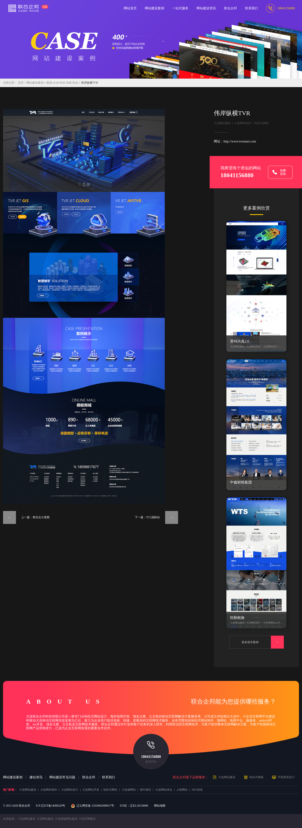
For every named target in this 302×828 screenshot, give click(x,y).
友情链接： (10, 818)
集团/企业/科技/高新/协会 (62, 82)
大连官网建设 (87, 818)
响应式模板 (256, 777)
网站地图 (159, 805)
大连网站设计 (69, 789)
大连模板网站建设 (66, 818)
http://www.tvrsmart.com (240, 141)
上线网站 (182, 789)
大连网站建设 (222, 123)
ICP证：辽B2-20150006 (134, 805)
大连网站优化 (163, 789)
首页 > (22, 82)
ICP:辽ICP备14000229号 (50, 805)
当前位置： (10, 82)
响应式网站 (262, 123)
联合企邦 (88, 777)
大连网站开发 (90, 789)
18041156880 (151, 757)
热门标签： (10, 789)
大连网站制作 (242, 123)
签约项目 (145, 789)
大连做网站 (129, 789)
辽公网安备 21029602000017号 (92, 806)
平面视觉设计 (286, 777)
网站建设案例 (34, 82)
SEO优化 (197, 789)
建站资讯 (36, 777)
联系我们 (108, 777)
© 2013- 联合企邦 (16, 805)
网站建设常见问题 (62, 777)
